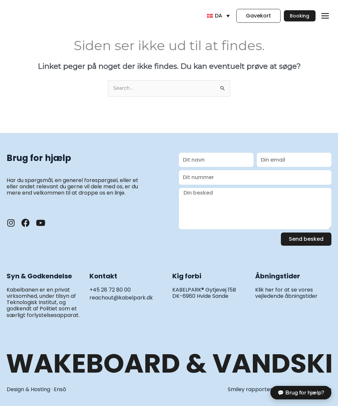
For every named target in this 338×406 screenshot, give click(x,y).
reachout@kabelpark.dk (121, 298)
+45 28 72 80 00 (110, 290)
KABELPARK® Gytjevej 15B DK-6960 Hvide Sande (204, 293)
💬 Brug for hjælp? (301, 393)
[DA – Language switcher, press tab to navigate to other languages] (209, 16)
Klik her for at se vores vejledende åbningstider (286, 293)
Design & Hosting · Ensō (36, 389)
